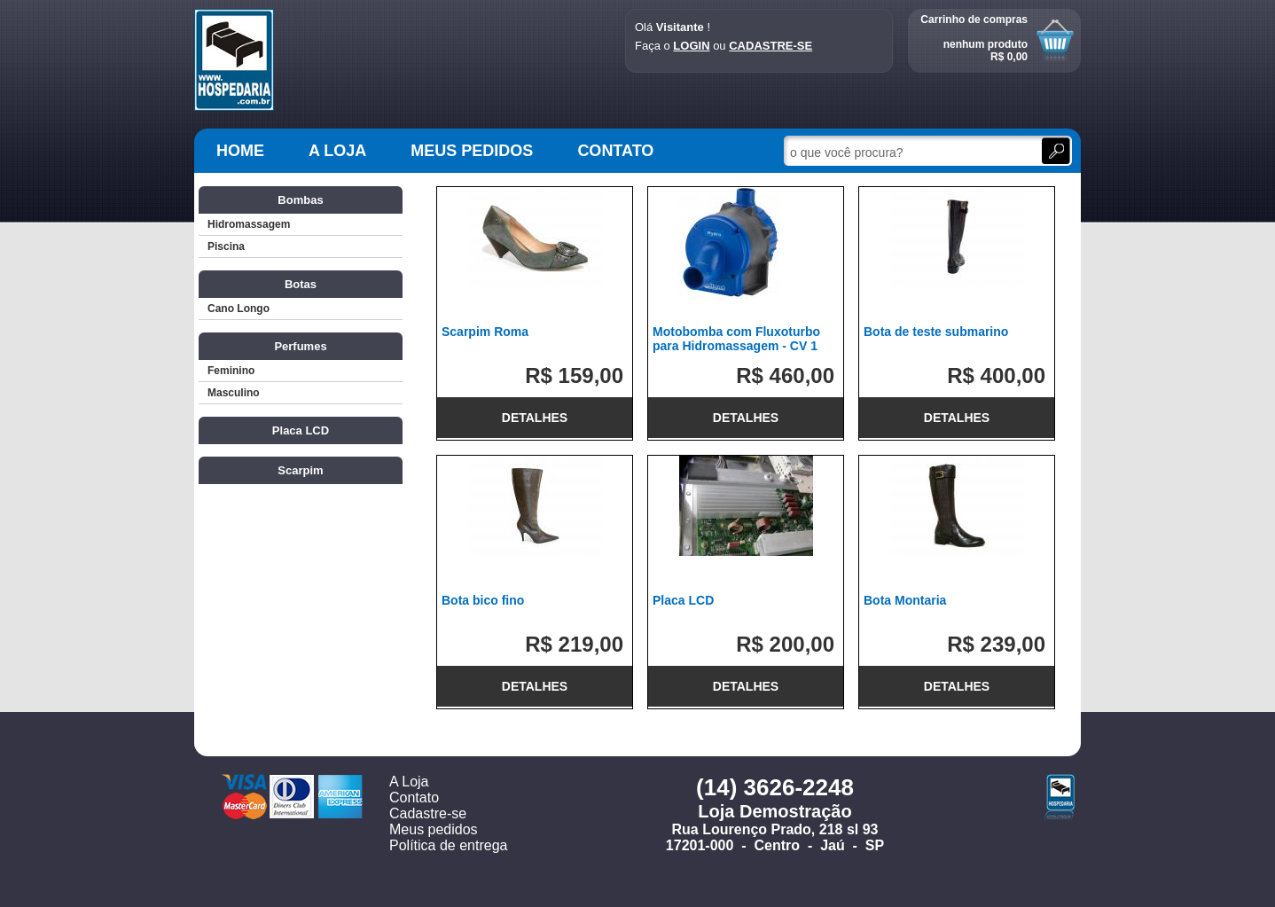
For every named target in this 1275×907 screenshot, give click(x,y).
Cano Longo (238, 308)
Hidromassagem (248, 224)
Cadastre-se (427, 813)
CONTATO (615, 151)
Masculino (233, 393)
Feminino (230, 370)
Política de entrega (448, 845)
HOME (240, 151)
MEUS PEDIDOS (472, 151)
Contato (414, 797)
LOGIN (691, 45)
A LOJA (337, 151)
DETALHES (534, 417)
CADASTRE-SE (770, 45)
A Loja (408, 781)
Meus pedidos (433, 829)
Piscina (226, 246)
